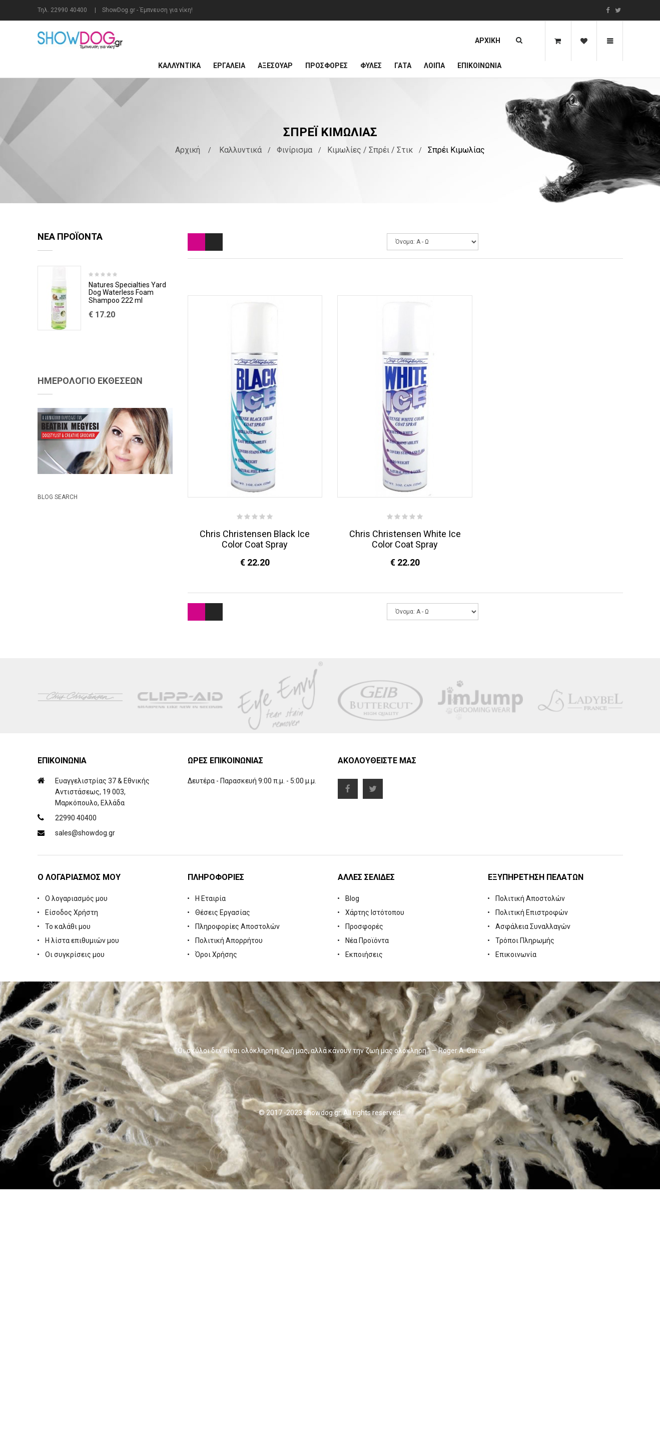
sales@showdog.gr (85, 1078)
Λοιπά (434, 66)
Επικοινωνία (479, 66)
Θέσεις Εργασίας (222, 1157)
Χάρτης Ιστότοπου (374, 1157)
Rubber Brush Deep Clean (129, 359)
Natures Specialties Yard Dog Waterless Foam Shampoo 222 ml (127, 292)
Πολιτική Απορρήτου (229, 1185)
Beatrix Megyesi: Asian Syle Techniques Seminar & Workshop (95, 747)
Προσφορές (364, 1171)
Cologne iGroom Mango (126, 434)
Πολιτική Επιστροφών (531, 1157)
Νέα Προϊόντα (367, 1185)
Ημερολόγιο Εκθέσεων (90, 524)
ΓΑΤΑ (402, 66)
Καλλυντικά (179, 66)
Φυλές (371, 66)
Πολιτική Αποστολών (530, 1143)
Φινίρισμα (294, 150)
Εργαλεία (229, 66)
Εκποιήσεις (364, 1199)
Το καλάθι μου (68, 1171)
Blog (352, 1143)
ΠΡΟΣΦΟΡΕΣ (326, 66)
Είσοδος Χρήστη (71, 1157)
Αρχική (487, 41)
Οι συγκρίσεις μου (75, 1199)
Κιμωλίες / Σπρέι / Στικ (370, 150)
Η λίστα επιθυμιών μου (82, 1185)
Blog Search (58, 792)
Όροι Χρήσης (216, 1199)
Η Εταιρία (210, 1143)
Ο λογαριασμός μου (76, 1143)
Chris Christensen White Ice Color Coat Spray (405, 539)
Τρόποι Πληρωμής (524, 1185)
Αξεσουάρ (275, 66)
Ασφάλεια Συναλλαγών (532, 1171)
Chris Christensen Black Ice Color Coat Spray (255, 539)
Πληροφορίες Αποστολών (237, 1171)
